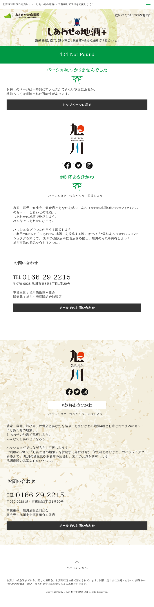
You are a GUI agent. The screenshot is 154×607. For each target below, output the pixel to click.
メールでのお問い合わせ (77, 307)
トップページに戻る (76, 105)
